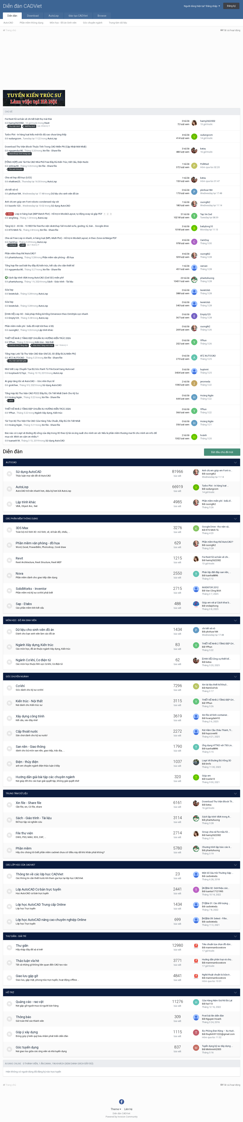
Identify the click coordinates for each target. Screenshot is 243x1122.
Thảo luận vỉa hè (29, 961)
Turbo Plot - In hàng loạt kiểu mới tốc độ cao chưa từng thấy (35, 134)
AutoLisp (54, 15)
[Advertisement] (121, 62)
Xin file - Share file (52, 150)
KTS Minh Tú (15, 230)
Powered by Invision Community (122, 1116)
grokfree (13, 385)
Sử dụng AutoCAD (60, 205)
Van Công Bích (213, 590)
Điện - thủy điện (29, 762)
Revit (46, 123)
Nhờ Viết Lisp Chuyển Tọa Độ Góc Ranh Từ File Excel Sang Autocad (39, 369)
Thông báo (25, 1017)
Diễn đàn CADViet (22, 6)
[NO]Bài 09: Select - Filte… (215, 918)
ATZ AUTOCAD (16, 357)
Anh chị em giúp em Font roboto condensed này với (32, 201)
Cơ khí (22, 686)
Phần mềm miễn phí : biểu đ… (217, 500)
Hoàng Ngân (15, 397)
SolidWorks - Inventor (33, 589)
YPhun (12, 342)
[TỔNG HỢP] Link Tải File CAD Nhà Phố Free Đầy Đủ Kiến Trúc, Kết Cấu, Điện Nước (46, 162)
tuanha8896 (212, 575)
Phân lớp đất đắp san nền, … (216, 572)
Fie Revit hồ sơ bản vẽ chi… (216, 557)
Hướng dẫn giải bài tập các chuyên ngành (47, 777)
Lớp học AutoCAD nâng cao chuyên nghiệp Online (53, 920)
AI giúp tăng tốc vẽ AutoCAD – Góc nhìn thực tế (29, 381)
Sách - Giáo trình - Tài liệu (60, 281)
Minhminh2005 (213, 1049)
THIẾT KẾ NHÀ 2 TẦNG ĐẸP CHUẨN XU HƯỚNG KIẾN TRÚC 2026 (38, 338)
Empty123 (14, 318)
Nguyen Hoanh (213, 1019)
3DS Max (24, 528)
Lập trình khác (45, 330)
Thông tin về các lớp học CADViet (41, 874)
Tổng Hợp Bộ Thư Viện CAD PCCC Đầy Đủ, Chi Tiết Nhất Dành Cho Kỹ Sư (42, 393)
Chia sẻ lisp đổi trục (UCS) (18, 177)
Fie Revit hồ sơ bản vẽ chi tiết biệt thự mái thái (28, 119)
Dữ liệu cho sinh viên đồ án (65, 193)
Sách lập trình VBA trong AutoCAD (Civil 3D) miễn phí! (36, 277)
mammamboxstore (216, 947)
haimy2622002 (16, 123)
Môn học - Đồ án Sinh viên (63, 22)
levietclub (14, 293)
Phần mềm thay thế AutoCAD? (20, 253)
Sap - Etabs (26, 604)
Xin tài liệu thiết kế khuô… (215, 684)
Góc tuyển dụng (29, 1047)
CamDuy (13, 242)
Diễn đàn (12, 15)
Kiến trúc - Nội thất (44, 342)
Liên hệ (128, 1109)
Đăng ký (231, 6)
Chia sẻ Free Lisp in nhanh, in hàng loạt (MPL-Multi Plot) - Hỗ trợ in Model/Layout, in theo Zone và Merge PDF (61, 238)
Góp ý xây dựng (29, 1032)
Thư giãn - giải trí (16, 936)
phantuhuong (16, 257)
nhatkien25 (14, 181)
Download (33, 15)
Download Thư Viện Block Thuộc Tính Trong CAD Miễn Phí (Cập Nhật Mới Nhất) (45, 146)
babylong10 (206, 226)
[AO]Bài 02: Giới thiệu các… (215, 888)
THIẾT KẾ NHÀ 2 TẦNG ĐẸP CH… (218, 643)
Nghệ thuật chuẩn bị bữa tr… (216, 974)
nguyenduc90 (16, 150)
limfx (208, 763)
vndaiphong (212, 605)
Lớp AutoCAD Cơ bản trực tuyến (40, 889)
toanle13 (210, 779)
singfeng (13, 217)
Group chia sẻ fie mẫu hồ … (216, 832)
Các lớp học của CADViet (20, 864)
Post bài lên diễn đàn (213, 1015)
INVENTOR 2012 (210, 587)
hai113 (209, 1003)
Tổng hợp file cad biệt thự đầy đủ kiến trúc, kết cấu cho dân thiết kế (39, 265)
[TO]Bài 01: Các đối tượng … (216, 903)
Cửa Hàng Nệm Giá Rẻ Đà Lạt (217, 1000)
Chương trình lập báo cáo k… (217, 847)
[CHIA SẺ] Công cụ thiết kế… (216, 658)
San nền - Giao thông (32, 746)
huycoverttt (211, 733)
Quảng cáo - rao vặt (31, 1002)
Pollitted (204, 164)
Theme (116, 1109)
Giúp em (206, 775)
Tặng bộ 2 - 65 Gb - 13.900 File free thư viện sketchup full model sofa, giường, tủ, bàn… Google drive (57, 226)
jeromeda (205, 381)
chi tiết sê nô (11, 189)
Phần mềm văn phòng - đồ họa (58, 257)
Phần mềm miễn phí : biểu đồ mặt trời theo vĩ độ (29, 326)
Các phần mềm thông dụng (22, 518)
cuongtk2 (205, 202)
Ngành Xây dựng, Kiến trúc (48, 412)
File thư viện (26, 833)
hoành (203, 435)
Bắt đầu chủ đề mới (222, 452)
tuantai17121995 (214, 891)
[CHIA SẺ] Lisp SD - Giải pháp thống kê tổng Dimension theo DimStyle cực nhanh (46, 314)
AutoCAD (8, 22)
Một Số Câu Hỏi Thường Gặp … (217, 873)
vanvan (203, 266)
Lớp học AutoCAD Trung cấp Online (43, 904)
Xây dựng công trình (32, 716)
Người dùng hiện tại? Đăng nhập (202, 6)
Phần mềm (25, 848)
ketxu (203, 148)
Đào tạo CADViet (78, 15)
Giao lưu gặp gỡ (29, 976)
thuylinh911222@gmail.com (220, 1034)
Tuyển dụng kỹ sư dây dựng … (217, 1046)
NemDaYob (212, 687)
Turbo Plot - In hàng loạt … (215, 485)
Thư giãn (24, 945)
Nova (21, 573)
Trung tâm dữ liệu (118, 22)
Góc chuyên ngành (92, 22)
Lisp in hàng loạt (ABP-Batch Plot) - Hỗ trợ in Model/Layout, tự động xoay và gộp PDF (59, 214)
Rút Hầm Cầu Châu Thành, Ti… (217, 730)
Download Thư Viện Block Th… (218, 801)
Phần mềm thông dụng (31, 22)
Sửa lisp (9, 289)
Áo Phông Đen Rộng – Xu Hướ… (218, 1030)
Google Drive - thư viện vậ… (216, 526)
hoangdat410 (213, 718)
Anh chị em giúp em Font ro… (217, 470)
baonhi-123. (15, 205)
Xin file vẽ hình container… (215, 715)
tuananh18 (14, 440)
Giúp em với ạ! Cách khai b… (216, 602)
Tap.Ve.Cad (206, 214)
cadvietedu (211, 876)
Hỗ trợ (10, 992)
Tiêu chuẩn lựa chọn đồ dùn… (217, 944)
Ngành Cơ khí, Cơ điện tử (35, 660)
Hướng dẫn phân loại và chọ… (217, 959)
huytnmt (204, 369)
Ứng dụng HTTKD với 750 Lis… (217, 745)
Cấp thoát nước (29, 731)
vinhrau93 (14, 166)
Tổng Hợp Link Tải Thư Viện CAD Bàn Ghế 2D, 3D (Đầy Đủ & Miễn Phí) (40, 353)
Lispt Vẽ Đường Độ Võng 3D (216, 760)
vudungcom (15, 138)
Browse (102, 15)
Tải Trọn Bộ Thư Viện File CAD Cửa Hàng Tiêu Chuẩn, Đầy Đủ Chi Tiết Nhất (42, 421)
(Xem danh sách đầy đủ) (79, 1063)
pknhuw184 (15, 193)
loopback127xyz (17, 373)
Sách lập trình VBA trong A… (216, 816)
